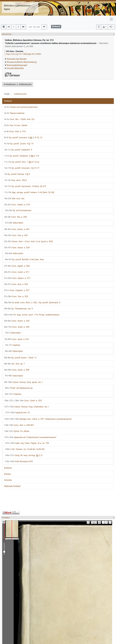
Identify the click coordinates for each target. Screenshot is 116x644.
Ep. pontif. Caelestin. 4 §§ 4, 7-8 (21, 156)
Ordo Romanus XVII (19, 461)
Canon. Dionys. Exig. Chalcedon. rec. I (26, 406)
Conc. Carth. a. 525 (23, 400)
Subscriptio (14, 223)
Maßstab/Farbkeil (12, 486)
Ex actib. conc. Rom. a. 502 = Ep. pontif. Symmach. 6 (32, 302)
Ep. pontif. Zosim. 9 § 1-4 (18, 143)
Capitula (12, 345)
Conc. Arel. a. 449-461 (19, 425)
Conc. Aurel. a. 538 (16, 327)
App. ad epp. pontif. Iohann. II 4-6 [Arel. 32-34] (29, 192)
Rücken (7, 474)
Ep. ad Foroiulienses (18, 210)
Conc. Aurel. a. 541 (16, 339)
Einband (8, 101)
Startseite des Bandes (16, 59)
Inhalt (6, 94)
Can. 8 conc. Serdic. (16, 125)
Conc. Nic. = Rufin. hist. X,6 (19, 119)
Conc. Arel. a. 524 (16, 284)
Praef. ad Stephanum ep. (19, 388)
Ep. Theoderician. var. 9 (18, 308)
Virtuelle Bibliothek (15, 68)
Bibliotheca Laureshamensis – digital (18, 7)
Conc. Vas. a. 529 (16, 296)
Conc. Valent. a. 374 (17, 204)
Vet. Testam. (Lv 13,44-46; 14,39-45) (25, 449)
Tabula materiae (14, 113)
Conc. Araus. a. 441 (17, 229)
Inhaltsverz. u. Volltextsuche (17, 84)
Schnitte (8, 480)
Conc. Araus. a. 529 (17, 247)
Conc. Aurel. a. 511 (16, 272)
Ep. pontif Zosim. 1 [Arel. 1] (20, 357)
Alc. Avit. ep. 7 (14, 364)
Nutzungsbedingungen (16, 65)
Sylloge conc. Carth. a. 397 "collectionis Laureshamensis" (38, 419)
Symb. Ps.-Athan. (17, 431)
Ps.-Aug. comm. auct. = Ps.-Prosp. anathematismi (31, 315)
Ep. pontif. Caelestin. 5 (18, 150)
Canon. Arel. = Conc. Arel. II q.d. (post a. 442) (28, 241)
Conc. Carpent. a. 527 (16, 290)
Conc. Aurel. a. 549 (16, 370)
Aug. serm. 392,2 (15, 180)
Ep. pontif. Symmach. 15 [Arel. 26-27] (25, 186)
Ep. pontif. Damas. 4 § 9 (17, 174)
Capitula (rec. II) (17, 412)
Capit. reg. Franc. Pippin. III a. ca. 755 (27, 443)
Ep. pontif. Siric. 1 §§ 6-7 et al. (22, 162)
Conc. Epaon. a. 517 (17, 278)
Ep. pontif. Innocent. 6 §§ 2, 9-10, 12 (23, 137)
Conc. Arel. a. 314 (15, 131)
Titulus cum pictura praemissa (21, 107)
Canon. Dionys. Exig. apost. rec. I (23, 382)
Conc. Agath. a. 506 (17, 266)
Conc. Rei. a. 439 (15, 217)
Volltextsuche (20, 94)
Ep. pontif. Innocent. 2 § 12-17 (21, 168)
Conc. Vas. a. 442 (16, 235)
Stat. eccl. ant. (14, 198)
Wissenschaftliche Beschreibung (21, 62)
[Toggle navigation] (111, 19)
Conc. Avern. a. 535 (16, 321)
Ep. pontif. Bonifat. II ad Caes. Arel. (24, 259)
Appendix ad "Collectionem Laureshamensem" (30, 437)
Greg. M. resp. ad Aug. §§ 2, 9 (23, 455)
